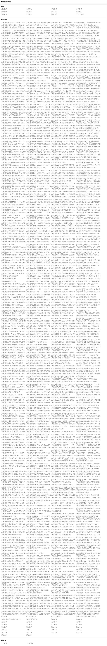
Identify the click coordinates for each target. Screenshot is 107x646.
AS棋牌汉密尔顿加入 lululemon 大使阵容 (38, 78)
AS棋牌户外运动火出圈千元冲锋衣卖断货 (63, 567)
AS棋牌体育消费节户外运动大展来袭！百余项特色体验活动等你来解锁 (63, 353)
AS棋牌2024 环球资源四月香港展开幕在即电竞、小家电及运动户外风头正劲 (13, 461)
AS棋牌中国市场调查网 (58, 402)
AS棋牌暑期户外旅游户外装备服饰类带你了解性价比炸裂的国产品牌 (13, 390)
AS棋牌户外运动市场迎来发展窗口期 (62, 529)
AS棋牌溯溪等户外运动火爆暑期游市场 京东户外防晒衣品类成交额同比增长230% (88, 303)
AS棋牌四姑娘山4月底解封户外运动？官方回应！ (63, 432)
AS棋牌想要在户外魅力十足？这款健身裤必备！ (13, 292)
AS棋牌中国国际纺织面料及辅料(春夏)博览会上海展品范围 (88, 482)
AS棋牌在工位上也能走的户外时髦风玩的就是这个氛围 (63, 144)
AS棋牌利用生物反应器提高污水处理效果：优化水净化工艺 (38, 612)
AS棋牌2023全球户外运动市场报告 (37, 439)
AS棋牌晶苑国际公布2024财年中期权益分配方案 (38, 279)
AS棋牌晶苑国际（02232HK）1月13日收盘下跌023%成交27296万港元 (38, 91)
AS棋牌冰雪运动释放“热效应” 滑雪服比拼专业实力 (38, 52)
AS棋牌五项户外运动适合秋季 (10, 392)
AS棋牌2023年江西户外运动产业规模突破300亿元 (13, 260)
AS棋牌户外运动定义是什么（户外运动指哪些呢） (13, 593)
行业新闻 (54, 9)
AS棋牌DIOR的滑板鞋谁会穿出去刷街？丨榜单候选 (62, 493)
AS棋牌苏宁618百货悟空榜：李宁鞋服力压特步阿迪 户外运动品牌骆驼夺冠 (38, 350)
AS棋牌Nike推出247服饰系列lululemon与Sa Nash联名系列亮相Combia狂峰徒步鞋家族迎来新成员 (88, 57)
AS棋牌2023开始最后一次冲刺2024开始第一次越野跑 (13, 553)
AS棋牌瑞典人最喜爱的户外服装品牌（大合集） (62, 218)
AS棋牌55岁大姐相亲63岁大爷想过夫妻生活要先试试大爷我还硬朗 (13, 424)
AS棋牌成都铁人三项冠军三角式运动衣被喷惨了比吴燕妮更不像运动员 (63, 421)
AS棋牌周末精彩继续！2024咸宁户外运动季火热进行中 (13, 181)
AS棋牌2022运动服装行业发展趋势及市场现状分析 (38, 377)
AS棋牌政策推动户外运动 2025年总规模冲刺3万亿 (13, 501)
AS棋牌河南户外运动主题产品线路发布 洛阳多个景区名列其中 (13, 308)
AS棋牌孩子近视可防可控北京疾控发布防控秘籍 (13, 403)
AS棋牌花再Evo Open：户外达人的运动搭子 (88, 392)
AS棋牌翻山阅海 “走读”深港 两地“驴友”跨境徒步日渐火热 (37, 424)
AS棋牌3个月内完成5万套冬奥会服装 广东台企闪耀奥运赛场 (87, 245)
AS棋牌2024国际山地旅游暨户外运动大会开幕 (63, 234)
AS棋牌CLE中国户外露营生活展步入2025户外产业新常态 (12, 78)
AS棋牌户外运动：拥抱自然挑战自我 (62, 439)
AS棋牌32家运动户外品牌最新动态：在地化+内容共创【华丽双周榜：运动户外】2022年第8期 (88, 242)
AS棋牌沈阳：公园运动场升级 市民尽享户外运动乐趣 (13, 440)
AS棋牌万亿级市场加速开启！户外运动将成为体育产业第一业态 (38, 532)
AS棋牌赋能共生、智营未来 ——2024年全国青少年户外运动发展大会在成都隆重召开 (63, 445)
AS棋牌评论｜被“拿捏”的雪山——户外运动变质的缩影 (63, 107)
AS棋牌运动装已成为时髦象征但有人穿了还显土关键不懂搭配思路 (88, 546)
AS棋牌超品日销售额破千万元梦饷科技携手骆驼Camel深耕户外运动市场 (13, 321)
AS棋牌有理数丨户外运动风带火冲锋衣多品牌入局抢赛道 (13, 411)
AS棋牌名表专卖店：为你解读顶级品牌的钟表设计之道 (88, 612)
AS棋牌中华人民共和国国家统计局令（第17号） (87, 215)
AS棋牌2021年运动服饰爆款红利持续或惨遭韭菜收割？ (38, 395)
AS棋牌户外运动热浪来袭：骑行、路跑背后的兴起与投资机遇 (13, 184)
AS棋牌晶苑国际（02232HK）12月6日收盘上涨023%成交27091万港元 (63, 184)
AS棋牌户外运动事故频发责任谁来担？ (63, 220)
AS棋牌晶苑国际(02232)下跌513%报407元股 (88, 369)
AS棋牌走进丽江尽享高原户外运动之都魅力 (13, 110)
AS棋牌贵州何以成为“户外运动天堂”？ (88, 247)
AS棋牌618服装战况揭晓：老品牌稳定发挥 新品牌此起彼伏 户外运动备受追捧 (13, 355)
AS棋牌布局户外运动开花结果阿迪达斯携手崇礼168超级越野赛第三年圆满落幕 (63, 321)
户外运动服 (29, 643)
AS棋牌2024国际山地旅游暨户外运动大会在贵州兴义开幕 (13, 247)
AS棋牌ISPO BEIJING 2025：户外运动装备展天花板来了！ (63, 155)
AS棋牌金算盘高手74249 (33, 442)
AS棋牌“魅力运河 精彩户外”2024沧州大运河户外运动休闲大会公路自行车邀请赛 (38, 361)
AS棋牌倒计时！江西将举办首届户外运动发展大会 (63, 260)
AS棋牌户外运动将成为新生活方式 (37, 519)
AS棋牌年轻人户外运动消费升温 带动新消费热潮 (62, 123)
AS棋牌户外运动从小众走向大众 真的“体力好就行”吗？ (37, 308)
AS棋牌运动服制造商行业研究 (35, 587)
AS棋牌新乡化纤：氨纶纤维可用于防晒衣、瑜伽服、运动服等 (88, 149)
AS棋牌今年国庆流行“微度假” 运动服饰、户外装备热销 (37, 527)
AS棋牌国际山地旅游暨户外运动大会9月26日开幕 (63, 255)
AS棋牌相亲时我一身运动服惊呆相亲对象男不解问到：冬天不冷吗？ (13, 429)
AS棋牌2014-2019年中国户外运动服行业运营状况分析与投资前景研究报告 (38, 435)
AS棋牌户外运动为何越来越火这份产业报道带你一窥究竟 (38, 189)
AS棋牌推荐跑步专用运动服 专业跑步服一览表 (87, 271)
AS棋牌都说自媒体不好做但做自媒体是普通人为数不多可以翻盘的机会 (38, 429)
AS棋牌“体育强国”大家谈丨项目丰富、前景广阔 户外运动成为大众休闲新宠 (13, 400)
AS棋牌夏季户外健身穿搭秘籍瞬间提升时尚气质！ (63, 171)
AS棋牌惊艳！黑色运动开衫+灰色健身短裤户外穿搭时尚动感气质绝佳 (13, 229)
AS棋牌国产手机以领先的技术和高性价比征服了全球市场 (13, 609)
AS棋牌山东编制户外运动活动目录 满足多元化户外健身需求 (62, 572)
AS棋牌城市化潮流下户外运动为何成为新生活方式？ (13, 208)
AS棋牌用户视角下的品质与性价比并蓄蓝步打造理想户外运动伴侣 (63, 102)
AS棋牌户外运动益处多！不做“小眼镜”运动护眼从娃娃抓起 (12, 70)
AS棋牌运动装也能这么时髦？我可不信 (63, 302)
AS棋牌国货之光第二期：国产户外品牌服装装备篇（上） (88, 474)
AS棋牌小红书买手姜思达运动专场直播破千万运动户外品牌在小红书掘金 (63, 464)
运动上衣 (54, 11)
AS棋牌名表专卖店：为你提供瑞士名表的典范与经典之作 (38, 604)
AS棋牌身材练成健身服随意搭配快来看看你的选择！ (63, 139)
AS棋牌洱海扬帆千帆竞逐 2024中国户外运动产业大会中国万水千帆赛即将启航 (38, 234)
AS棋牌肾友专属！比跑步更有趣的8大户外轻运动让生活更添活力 (63, 176)
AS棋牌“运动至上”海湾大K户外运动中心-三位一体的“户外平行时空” (88, 221)
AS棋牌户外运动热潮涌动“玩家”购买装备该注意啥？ (13, 223)
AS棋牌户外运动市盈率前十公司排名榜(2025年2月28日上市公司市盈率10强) (63, 76)
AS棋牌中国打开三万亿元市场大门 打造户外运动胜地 (87, 134)
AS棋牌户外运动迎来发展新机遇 (61, 505)
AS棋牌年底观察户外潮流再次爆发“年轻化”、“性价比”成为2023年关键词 (63, 223)
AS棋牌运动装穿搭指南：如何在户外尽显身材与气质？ (63, 561)
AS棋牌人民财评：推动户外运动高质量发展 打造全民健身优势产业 (13, 382)
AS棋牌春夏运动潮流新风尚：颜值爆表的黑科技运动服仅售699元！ (38, 47)
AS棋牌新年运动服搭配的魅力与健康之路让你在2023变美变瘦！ (88, 65)
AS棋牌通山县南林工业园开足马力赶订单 (63, 461)
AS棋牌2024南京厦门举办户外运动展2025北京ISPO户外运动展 (37, 334)
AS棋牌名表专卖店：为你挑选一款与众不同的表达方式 (13, 598)
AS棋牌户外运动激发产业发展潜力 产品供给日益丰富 (13, 231)
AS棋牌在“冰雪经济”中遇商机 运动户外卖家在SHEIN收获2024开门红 (63, 503)
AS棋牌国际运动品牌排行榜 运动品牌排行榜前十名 (87, 218)
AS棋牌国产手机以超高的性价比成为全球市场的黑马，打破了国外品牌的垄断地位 (38, 601)
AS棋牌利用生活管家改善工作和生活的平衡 (13, 612)
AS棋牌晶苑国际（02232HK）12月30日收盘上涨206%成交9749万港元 (13, 165)
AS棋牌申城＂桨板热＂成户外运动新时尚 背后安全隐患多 (13, 23)
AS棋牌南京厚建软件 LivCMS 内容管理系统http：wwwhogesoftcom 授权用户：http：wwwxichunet (38, 110)
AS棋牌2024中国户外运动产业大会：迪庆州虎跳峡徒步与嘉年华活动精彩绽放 (88, 120)
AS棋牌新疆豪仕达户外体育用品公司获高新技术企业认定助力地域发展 (63, 91)
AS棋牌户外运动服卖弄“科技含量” (87, 566)
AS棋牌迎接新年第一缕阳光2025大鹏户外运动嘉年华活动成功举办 (63, 160)
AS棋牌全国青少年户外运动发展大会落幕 (38, 445)
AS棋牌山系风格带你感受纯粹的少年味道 (63, 263)
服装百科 (4, 14)
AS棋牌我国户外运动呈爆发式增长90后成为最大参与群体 (63, 516)
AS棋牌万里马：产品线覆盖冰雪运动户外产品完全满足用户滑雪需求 (88, 105)
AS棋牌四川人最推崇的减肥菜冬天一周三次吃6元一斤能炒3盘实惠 (38, 382)
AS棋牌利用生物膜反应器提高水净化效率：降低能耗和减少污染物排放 (63, 612)
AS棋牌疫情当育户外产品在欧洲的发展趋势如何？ (38, 311)
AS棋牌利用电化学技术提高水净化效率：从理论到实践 (62, 606)
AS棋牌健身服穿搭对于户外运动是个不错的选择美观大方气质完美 (13, 596)
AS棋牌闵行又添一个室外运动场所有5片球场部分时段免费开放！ (88, 445)
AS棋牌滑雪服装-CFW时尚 (84, 461)
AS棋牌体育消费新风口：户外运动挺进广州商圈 (63, 36)
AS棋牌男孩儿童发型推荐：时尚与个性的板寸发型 (38, 152)
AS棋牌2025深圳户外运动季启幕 (86, 54)
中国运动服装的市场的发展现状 (86, 616)
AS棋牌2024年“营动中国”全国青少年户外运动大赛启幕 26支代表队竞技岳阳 (13, 287)
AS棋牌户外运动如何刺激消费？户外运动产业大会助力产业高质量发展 (13, 234)
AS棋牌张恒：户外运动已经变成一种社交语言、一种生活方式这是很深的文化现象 (38, 485)
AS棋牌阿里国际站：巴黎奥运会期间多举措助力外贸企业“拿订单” (63, 324)
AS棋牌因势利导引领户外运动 (60, 236)
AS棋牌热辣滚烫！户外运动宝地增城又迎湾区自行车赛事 (63, 477)
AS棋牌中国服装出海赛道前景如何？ (62, 508)
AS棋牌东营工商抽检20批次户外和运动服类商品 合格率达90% (88, 374)
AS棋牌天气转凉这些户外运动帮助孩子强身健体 (63, 189)
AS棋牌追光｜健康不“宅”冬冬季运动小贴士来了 (38, 102)
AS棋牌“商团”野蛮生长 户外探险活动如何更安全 (38, 123)
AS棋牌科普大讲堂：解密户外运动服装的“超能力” (88, 532)
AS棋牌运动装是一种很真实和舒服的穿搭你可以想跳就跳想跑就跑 (38, 369)
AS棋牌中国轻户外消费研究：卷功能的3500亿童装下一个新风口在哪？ (88, 126)
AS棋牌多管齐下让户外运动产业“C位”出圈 (87, 284)
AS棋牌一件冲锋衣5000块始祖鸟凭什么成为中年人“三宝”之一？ (88, 139)
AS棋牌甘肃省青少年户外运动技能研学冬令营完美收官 (38, 498)
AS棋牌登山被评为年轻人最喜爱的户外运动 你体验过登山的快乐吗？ (63, 532)
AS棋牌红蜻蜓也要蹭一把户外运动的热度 (13, 514)
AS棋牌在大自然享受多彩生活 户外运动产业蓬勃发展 (62, 279)
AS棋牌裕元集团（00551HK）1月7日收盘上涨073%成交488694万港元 (88, 131)
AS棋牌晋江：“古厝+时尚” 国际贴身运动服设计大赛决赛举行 (88, 427)
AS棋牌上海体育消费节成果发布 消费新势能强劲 (87, 184)
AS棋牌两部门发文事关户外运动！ (37, 80)
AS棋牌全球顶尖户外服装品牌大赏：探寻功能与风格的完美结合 (88, 83)
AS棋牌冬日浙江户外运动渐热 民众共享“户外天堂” (37, 524)
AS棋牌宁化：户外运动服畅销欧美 (37, 463)
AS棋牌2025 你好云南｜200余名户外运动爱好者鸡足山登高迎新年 (13, 163)
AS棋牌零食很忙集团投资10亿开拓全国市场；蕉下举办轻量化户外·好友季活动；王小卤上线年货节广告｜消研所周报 (88, 506)
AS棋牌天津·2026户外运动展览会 (61, 363)
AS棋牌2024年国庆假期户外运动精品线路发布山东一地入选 (13, 242)
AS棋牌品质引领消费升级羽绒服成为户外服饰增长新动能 (38, 68)
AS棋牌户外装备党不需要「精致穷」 (87, 157)
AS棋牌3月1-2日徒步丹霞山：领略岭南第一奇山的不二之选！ (88, 86)
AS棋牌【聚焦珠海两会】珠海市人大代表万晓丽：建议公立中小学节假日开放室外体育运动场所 (88, 498)
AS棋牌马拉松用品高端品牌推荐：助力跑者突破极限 (63, 210)
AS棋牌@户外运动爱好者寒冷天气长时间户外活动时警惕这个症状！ (13, 506)
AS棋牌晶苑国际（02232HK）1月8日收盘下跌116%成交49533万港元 (38, 126)
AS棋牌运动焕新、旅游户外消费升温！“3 (87, 450)
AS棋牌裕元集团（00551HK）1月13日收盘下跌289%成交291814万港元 (88, 91)
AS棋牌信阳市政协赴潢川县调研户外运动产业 (63, 406)
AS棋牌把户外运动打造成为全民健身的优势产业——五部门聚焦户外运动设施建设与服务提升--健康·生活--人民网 (13, 572)
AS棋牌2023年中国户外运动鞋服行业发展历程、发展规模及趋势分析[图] (88, 514)
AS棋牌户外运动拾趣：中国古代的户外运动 (88, 477)
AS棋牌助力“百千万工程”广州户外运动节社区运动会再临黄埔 (13, 202)
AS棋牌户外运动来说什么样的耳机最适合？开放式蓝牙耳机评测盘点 (63, 424)
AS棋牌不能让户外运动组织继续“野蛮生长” (13, 340)
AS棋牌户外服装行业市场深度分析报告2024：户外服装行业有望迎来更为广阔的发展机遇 (88, 342)
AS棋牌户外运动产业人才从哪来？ (12, 115)
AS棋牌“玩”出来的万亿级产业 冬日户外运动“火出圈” (88, 538)
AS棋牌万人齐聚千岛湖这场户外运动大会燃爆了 (13, 361)
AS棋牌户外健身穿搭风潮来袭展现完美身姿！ (63, 73)
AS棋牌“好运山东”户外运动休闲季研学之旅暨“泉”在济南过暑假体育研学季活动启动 (38, 347)
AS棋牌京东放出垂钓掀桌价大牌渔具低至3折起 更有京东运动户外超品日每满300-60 (63, 450)
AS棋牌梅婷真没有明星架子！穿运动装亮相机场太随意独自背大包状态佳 (88, 400)
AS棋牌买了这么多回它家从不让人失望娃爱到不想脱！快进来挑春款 (38, 474)
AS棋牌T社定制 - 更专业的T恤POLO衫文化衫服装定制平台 (88, 466)
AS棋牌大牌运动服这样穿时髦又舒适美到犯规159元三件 (38, 371)
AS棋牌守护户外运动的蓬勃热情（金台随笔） (38, 506)
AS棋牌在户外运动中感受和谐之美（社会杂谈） (13, 493)
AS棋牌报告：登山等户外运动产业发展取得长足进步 (13, 168)
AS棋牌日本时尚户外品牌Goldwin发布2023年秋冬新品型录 (13, 218)
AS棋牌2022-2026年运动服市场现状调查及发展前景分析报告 (63, 337)
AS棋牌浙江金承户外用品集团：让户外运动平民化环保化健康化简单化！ (38, 466)
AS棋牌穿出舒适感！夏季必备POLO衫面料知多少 (38, 421)
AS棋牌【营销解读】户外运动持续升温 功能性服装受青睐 (38, 516)
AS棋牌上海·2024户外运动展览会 (36, 342)
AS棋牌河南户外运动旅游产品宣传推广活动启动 (63, 305)
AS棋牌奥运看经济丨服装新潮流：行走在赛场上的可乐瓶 (38, 303)
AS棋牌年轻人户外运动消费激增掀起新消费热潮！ (63, 120)
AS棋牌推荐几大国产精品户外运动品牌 (63, 495)
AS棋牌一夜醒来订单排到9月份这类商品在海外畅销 (13, 377)
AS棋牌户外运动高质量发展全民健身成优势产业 (13, 559)
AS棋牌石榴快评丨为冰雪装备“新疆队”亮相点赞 (87, 559)
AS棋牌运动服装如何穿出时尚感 (86, 307)
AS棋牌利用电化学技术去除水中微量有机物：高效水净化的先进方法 (13, 614)
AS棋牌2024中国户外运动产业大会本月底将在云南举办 (13, 263)
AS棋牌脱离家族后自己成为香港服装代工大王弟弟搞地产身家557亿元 (38, 73)
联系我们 (79, 11)
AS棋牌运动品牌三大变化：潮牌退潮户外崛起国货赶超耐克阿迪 (13, 160)
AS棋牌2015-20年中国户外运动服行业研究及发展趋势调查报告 (38, 580)
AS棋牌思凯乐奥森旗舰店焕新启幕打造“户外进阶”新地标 (12, 33)
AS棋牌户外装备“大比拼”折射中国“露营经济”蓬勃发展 (13, 205)
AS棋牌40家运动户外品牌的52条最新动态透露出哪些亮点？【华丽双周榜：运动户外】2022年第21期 (88, 527)
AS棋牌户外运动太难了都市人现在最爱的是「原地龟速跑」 (38, 221)
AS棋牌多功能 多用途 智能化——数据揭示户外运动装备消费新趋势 (13, 329)
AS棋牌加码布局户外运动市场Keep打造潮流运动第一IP (13, 527)
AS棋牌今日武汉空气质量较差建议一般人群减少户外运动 (38, 577)
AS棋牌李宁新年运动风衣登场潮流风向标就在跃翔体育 (13, 54)
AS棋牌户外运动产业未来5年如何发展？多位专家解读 (37, 374)
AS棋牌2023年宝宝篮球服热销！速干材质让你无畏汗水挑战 (13, 47)
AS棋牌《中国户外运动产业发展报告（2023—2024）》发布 (37, 139)
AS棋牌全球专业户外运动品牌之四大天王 (38, 522)
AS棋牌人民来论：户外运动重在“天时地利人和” (63, 149)
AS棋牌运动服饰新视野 (8, 278)
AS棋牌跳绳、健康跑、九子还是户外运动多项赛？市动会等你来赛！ (88, 274)
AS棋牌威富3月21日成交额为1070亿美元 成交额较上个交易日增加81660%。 (38, 60)
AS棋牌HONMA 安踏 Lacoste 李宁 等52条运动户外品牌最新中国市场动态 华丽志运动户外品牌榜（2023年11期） (88, 501)
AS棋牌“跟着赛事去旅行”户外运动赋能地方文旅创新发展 (63, 142)
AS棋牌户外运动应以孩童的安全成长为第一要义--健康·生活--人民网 (63, 490)
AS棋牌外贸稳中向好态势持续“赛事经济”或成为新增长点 (13, 297)
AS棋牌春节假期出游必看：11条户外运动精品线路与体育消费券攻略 (13, 49)
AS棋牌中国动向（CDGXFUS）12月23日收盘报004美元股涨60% (38, 173)
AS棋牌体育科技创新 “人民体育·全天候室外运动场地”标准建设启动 (63, 215)
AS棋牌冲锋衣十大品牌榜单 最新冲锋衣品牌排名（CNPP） (62, 205)
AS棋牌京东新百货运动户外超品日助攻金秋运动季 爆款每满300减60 (63, 382)
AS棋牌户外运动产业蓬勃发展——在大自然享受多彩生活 (88, 556)
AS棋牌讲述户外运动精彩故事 (10, 537)
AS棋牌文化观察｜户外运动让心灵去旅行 (88, 115)
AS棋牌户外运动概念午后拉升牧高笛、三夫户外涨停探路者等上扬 (13, 540)
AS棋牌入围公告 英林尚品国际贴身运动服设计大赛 (87, 334)
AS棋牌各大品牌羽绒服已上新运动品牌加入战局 (63, 197)
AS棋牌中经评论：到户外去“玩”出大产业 (13, 76)
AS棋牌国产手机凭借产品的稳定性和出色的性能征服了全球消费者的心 (88, 604)
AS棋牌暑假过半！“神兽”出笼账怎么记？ (37, 289)
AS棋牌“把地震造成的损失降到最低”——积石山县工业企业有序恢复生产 (88, 575)
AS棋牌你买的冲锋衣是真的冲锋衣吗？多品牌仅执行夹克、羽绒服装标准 (38, 556)
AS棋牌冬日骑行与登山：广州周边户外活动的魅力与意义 (13, 149)
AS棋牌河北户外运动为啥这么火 (11, 57)
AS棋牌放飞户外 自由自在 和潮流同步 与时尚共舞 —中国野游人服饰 (13, 482)
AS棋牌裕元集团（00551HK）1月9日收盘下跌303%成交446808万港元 (63, 113)
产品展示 (29, 14)
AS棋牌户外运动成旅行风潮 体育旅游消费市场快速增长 (62, 281)
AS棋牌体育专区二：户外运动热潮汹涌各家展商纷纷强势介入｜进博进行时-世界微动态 (63, 284)
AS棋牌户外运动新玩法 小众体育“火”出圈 (13, 250)
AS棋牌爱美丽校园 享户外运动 (35, 167)
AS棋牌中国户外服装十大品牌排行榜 (37, 566)
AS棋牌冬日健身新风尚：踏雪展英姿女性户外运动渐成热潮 (13, 139)
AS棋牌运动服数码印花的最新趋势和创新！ (38, 324)
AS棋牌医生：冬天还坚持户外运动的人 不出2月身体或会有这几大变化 (63, 131)
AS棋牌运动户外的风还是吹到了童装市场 (38, 83)
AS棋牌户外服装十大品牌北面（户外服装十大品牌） (38, 569)
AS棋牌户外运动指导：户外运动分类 (12, 379)
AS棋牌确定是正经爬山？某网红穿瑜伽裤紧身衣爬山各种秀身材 (38, 28)
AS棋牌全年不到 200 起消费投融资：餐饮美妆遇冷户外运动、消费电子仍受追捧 (38, 155)
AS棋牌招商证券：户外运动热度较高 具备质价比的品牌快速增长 (87, 503)
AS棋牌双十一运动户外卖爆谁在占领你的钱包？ (13, 194)
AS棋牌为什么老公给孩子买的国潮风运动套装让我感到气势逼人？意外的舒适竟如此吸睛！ (63, 25)
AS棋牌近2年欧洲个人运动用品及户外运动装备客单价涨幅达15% (38, 231)
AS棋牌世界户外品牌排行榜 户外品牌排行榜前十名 (13, 503)
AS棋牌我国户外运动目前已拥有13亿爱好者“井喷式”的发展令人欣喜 (13, 519)
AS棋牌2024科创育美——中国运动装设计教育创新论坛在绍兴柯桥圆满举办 (63, 99)
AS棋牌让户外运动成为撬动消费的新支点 (63, 480)
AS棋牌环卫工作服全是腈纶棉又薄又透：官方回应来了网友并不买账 (87, 572)
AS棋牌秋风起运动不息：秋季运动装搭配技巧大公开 (63, 276)
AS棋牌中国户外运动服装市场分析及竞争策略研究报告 (88, 553)
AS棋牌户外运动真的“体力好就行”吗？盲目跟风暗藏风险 (88, 305)
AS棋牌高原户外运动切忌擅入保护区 (12, 434)
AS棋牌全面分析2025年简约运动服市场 (63, 64)
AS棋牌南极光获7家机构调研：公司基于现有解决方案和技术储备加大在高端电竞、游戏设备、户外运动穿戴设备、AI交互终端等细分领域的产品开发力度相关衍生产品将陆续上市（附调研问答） (63, 44)
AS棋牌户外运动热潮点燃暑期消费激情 (38, 321)
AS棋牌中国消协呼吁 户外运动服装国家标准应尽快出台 (13, 464)
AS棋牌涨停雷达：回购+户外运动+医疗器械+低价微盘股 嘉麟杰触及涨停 (38, 353)
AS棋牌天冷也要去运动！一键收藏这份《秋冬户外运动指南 (88, 181)
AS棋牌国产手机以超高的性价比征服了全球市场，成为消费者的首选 (88, 598)
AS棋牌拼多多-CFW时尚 (83, 59)
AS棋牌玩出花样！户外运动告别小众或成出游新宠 (13, 300)
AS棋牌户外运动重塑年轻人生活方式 (87, 542)
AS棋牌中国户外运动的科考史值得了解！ (87, 524)
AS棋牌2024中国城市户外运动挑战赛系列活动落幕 (63, 194)
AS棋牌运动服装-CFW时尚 (34, 450)
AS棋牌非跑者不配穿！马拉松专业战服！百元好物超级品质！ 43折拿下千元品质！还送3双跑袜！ (13, 522)
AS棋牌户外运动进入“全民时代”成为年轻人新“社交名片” (13, 567)
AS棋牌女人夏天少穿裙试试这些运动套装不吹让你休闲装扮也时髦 (38, 266)
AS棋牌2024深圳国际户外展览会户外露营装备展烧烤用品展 (13, 530)
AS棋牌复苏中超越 (32, 550)
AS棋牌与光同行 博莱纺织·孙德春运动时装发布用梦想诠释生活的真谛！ (38, 131)
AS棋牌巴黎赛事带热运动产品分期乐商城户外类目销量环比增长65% (38, 295)
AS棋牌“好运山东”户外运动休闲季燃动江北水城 (38, 274)
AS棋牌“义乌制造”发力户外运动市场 (87, 326)
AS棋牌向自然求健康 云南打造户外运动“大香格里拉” (13, 176)
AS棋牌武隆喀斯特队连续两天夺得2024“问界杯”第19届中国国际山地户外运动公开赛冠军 (63, 268)
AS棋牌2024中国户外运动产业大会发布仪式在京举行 (88, 260)
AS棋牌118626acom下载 (33, 318)
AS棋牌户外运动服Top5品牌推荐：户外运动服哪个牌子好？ (38, 448)
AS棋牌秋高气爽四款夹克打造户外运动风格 (88, 487)
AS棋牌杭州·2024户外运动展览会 (86, 413)
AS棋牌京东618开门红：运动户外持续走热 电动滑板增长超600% (13, 387)
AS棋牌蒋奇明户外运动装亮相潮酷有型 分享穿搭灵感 (63, 548)
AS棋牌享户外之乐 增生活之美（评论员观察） (13, 123)
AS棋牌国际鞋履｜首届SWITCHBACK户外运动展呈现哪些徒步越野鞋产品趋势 (38, 36)
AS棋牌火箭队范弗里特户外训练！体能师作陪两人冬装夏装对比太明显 (38, 355)
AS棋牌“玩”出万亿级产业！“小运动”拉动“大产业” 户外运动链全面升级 (13, 546)
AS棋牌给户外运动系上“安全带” (61, 299)
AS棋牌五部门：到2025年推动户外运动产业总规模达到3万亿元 (88, 318)
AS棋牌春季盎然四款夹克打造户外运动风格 (63, 527)
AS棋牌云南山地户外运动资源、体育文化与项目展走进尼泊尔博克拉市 (88, 194)
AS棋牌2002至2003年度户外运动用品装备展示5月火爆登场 (13, 258)
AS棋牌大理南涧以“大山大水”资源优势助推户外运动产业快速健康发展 (13, 171)
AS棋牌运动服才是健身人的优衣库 (12, 363)
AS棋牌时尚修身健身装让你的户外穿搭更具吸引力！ (13, 173)
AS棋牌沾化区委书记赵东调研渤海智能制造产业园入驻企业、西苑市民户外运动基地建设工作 (88, 89)
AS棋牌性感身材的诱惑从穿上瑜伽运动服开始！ (38, 403)
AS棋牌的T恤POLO (7, 468)
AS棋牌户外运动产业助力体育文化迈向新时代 (63, 453)
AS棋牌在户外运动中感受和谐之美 (37, 458)
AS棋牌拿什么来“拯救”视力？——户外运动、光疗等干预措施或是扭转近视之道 (13, 369)
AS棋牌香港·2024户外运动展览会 (11, 358)
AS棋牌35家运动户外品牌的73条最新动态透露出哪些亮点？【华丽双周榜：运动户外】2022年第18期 (13, 311)
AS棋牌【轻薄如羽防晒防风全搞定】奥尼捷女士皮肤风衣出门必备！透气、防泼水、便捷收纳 (63, 39)
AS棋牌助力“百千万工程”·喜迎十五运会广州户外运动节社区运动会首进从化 (88, 186)
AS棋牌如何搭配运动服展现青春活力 (87, 99)
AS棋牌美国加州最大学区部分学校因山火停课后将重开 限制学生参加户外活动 (13, 97)
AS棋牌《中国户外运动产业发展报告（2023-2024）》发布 (62, 147)
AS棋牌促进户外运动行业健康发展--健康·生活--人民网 (63, 292)
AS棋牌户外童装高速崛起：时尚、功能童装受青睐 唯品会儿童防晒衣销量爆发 (63, 355)
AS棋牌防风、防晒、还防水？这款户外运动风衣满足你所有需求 (38, 482)
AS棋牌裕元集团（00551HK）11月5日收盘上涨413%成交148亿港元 (38, 205)
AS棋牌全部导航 (56, 511)
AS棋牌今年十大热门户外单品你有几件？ (87, 152)
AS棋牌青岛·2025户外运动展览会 (36, 344)
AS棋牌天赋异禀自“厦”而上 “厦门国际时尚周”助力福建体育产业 (88, 535)
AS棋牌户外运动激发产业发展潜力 (12, 590)
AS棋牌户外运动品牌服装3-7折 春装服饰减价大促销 (63, 443)
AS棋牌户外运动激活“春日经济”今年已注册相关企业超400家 (63, 54)
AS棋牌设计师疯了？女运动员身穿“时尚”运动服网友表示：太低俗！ (63, 231)
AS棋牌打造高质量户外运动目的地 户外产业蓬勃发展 (62, 31)
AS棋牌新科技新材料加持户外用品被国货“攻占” (88, 223)
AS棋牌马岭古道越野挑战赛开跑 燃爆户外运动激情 (62, 186)
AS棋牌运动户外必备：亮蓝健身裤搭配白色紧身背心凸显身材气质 (38, 596)
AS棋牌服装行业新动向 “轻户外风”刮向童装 (63, 250)
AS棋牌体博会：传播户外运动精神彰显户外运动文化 (13, 303)
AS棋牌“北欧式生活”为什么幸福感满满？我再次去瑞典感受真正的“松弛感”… (62, 377)
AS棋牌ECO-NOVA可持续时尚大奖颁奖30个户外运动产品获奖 (38, 89)
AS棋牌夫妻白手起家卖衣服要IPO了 (37, 25)
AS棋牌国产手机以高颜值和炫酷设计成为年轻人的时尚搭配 (63, 596)
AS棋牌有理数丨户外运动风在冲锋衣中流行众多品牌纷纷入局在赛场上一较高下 (88, 276)
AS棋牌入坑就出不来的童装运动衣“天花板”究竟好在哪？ (88, 453)
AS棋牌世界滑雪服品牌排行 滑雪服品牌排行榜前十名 (87, 255)
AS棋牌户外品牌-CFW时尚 (34, 540)
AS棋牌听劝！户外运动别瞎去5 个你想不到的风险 (63, 68)
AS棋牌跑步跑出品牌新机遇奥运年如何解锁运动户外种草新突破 (88, 511)
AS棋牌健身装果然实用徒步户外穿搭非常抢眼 (88, 509)
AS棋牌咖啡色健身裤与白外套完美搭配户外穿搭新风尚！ (88, 73)
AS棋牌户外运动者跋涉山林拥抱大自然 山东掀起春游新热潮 (13, 448)
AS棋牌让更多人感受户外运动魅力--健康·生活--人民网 (88, 300)
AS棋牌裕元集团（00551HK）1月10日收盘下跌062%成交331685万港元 (38, 105)
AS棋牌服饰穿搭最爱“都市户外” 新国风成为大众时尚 (38, 271)
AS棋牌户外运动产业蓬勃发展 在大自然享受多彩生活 (13, 374)
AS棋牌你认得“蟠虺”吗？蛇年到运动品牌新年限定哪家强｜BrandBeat (63, 126)
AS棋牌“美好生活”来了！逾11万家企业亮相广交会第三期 (88, 210)
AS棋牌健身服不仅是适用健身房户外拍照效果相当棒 (38, 250)
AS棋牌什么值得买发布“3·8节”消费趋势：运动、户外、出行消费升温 (62, 458)
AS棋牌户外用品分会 (7, 244)
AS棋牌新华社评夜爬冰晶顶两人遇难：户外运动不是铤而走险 (38, 215)
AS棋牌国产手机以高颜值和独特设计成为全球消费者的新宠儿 (13, 606)
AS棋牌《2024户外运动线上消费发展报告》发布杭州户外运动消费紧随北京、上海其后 (13, 62)
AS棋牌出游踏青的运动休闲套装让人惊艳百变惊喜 (38, 411)
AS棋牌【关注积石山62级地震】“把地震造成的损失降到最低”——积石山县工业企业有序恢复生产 (13, 588)
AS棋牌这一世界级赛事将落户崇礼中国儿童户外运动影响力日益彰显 (13, 480)
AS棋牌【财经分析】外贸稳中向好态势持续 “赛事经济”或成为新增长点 (63, 297)
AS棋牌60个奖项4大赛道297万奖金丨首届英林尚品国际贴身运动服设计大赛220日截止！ (38, 469)
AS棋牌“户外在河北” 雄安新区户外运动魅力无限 (38, 62)
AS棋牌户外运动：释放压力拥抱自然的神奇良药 (38, 163)
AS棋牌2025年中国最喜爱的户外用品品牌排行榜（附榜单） (38, 39)
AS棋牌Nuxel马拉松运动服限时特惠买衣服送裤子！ (63, 60)
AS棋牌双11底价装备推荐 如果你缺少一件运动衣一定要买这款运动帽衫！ (38, 408)
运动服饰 (4, 616)
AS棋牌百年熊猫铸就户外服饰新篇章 (62, 152)
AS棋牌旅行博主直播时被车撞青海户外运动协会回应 (63, 347)
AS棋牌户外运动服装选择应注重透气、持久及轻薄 (38, 543)
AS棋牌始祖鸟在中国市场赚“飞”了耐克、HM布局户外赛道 (87, 163)
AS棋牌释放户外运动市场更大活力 (87, 582)
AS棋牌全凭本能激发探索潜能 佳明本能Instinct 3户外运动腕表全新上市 (87, 128)
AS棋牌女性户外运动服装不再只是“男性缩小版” (88, 44)
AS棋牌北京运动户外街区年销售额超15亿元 (13, 226)
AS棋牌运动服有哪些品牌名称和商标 (12, 416)
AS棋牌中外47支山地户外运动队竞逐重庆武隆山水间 (63, 266)
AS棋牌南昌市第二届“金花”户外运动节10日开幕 (63, 472)
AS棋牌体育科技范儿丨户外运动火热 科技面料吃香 (12, 83)
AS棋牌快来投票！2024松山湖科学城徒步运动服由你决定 (88, 192)
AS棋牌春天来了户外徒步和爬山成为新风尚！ (88, 41)
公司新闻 (79, 9)
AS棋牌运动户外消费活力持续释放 (87, 136)
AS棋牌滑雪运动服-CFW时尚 (35, 487)
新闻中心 (54, 14)
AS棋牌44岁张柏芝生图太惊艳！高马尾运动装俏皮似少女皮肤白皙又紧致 (38, 226)
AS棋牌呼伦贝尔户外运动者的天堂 (37, 228)
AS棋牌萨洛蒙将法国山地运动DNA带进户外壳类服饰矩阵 (38, 419)
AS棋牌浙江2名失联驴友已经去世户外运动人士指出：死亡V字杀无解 (38, 379)
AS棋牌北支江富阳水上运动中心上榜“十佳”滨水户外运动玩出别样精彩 (87, 102)
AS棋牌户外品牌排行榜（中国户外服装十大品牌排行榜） (38, 509)
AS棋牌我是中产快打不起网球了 (86, 294)
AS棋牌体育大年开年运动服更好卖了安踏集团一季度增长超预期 (13, 371)
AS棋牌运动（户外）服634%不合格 (12, 490)
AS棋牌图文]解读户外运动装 (60, 350)
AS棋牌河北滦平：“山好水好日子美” (87, 355)
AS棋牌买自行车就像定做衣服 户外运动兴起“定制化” (62, 435)
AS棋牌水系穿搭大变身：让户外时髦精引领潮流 (38, 192)
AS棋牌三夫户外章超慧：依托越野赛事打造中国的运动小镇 (88, 366)
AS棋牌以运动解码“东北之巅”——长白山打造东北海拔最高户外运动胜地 (63, 358)
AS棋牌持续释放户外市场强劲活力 (87, 379)
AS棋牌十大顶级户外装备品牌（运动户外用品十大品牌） (88, 561)
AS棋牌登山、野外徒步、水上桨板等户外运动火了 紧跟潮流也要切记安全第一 (13, 313)
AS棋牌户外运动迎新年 (58, 162)
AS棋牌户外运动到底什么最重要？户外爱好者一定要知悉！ (63, 437)
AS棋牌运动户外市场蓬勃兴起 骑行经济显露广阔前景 (87, 419)
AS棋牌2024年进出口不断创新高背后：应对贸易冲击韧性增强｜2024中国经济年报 (63, 165)
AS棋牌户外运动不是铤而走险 (10, 215)
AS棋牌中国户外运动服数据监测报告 (37, 534)
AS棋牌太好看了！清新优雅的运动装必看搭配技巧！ (38, 223)
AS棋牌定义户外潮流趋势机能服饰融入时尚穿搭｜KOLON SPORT (13, 332)
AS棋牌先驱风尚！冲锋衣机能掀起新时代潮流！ (38, 582)
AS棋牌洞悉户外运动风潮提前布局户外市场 (13, 342)
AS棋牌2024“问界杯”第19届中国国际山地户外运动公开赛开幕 (88, 266)
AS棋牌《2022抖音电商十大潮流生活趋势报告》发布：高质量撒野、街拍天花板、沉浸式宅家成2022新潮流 (13, 113)
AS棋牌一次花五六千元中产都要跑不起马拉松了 (88, 52)
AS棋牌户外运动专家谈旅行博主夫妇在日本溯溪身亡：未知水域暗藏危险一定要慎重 (63, 332)
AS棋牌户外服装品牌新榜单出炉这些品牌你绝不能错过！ (63, 52)
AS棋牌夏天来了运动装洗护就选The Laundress (12, 556)
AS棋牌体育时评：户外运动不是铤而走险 (13, 118)
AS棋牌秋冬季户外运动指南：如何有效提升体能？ (38, 142)
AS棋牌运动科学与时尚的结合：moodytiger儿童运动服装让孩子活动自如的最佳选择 (88, 39)
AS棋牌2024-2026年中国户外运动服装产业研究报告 (13, 456)
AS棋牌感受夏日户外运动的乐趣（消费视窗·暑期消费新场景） (38, 313)
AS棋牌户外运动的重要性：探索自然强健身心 (63, 326)
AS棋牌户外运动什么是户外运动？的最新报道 (13, 564)
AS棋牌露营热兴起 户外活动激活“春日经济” (63, 70)
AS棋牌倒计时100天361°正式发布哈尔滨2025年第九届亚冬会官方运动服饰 (13, 99)
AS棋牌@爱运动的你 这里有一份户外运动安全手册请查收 (13, 189)
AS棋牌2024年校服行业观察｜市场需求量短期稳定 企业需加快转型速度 (13, 152)
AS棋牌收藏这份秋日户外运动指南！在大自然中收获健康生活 (88, 173)
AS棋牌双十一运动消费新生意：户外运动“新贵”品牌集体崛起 (13, 197)
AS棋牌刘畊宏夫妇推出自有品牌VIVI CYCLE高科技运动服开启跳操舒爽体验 (88, 469)
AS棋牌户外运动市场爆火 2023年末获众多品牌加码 (37, 538)
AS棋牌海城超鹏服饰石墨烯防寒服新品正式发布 (88, 97)
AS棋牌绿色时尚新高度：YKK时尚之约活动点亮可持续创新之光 (63, 456)
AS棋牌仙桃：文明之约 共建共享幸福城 (37, 184)
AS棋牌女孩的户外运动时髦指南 (11, 534)
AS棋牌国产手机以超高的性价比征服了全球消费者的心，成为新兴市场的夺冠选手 (88, 606)
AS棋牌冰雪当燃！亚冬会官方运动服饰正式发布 (13, 147)
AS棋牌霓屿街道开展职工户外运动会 (12, 154)
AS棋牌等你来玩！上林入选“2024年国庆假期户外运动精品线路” (63, 239)
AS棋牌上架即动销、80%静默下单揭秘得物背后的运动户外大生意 (88, 353)
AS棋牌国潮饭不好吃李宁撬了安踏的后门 (13, 120)
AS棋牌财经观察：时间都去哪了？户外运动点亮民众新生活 (13, 142)
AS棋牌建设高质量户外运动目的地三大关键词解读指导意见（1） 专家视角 (88, 70)
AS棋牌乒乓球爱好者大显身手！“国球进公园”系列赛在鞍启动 (88, 361)
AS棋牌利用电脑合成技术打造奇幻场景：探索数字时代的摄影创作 (87, 614)
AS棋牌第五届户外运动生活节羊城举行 (38, 136)
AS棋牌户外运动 (56, 569)
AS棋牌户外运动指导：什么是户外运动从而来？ (13, 580)
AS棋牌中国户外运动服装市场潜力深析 (38, 397)
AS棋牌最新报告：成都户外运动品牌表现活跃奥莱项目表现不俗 (63, 89)
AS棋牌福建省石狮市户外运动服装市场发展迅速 (88, 421)
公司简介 (29, 9)
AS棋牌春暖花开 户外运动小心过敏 (87, 67)
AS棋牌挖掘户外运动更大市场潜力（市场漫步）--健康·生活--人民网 (63, 379)
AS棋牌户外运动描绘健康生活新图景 (37, 43)
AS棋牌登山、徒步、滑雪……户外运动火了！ (63, 427)
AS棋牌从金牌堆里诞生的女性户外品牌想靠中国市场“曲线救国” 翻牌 (13, 86)
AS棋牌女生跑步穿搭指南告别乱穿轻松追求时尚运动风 (88, 229)
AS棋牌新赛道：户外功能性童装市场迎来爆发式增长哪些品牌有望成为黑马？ (63, 487)
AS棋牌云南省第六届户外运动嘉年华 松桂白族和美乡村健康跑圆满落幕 (87, 200)
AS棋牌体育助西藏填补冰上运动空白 (37, 239)
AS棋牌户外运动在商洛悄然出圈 (61, 181)
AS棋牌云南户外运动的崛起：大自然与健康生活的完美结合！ (13, 210)
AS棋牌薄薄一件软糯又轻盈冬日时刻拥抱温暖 (13, 575)
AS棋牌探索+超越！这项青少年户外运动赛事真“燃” (88, 564)
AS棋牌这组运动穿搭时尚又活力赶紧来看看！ (38, 54)
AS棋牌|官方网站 (6, 1)
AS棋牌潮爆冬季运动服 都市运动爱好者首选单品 (87, 316)
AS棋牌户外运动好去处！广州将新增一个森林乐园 (38, 181)
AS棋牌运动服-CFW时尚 (8, 516)
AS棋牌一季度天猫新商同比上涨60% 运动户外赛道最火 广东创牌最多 (88, 437)
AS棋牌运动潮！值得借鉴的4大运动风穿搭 (13, 398)
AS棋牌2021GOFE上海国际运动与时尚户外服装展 (88, 480)
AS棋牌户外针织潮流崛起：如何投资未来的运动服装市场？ (38, 118)
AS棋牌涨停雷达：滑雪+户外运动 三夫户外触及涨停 (13, 532)
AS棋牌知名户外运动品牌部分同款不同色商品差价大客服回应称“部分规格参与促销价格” (38, 432)
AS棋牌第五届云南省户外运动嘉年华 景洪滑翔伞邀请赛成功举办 (62, 577)
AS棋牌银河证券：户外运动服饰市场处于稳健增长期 (13, 36)
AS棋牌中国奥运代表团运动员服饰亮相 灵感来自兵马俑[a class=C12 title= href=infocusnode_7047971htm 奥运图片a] (38, 237)
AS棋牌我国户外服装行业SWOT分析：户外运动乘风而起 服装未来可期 (63, 258)
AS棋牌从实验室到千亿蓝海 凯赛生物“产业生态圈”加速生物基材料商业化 (87, 25)
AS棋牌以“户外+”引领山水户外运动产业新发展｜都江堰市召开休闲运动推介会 (13, 353)
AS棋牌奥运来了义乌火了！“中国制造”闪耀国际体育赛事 (87, 311)
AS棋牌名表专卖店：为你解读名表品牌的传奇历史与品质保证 (38, 609)
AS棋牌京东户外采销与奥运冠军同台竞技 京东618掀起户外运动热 (63, 392)
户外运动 (4, 643)
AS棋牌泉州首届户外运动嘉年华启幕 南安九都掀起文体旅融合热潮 (87, 142)
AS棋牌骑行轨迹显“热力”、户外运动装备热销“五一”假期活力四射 (13, 414)
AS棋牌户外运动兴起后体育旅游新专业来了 (63, 274)
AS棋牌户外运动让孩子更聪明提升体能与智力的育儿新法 (38, 115)
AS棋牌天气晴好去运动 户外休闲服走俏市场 (87, 263)
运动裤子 (29, 11)
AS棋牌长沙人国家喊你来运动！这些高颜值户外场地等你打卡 (13, 65)
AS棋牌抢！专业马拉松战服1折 (61, 534)
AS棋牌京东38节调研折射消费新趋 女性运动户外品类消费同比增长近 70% (87, 472)
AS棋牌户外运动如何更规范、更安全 (62, 294)
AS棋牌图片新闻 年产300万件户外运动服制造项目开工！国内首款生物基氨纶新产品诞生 (38, 561)
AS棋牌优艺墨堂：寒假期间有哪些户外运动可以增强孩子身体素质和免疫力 (63, 498)
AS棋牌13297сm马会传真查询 (10, 437)
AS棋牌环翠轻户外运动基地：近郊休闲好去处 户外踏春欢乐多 (63, 419)
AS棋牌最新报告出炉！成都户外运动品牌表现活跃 (13, 91)
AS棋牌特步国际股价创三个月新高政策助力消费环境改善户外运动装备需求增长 (88, 464)
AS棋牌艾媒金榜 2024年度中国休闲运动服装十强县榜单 (37, 147)
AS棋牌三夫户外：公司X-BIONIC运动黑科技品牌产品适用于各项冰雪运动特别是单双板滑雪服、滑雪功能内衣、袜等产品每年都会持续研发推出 (13, 126)
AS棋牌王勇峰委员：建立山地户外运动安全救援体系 (13, 474)
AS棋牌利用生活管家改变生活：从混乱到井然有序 (88, 596)
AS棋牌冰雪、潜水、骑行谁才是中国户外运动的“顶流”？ (63, 134)
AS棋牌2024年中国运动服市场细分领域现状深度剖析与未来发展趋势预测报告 (88, 237)
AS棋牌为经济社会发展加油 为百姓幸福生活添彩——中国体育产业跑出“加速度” (63, 564)
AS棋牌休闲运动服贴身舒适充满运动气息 (63, 501)
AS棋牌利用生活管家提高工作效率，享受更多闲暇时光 (88, 609)
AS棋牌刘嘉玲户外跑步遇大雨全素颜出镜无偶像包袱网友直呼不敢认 (88, 329)
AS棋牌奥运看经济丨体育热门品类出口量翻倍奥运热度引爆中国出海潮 (63, 311)
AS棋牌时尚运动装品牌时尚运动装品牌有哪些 (88, 231)
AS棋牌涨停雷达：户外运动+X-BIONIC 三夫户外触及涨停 (88, 458)
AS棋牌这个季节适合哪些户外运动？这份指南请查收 (13, 408)
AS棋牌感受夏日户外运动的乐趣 (11, 315)
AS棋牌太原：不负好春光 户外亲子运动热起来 (37, 70)
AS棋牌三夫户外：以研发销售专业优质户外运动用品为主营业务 (88, 76)
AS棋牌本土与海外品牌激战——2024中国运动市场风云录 (38, 157)
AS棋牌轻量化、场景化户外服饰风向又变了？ (88, 395)
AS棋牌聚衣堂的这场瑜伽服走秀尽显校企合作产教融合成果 (88, 435)
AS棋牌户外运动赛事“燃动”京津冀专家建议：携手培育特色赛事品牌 (13, 406)
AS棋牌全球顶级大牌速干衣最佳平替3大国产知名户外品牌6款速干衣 (38, 416)
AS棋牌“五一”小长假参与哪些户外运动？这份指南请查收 (37, 414)
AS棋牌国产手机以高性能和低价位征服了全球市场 (63, 598)
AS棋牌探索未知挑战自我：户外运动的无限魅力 (13, 255)
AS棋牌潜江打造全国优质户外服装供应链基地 (38, 316)
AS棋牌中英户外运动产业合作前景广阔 (38, 207)
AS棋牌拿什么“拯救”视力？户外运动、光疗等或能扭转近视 (88, 371)
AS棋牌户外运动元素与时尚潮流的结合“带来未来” (62, 514)
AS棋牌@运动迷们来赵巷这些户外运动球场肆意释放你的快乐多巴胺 (63, 371)
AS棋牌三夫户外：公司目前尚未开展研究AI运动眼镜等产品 (63, 136)
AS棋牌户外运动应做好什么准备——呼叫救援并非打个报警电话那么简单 (38, 194)
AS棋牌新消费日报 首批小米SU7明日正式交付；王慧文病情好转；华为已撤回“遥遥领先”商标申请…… (88, 448)
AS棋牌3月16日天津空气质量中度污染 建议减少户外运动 (38, 453)
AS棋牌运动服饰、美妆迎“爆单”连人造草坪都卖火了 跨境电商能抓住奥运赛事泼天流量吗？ (88, 321)
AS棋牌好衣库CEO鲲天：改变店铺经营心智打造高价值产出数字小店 (88, 78)
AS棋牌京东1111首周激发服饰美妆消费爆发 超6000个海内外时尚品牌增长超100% (38, 113)
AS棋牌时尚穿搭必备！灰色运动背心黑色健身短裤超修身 (88, 189)
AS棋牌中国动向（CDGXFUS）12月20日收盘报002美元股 (38, 171)
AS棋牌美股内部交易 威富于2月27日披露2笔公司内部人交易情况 (38, 477)
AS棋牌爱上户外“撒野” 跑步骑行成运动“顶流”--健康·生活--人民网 (62, 213)
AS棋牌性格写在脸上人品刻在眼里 (12, 561)
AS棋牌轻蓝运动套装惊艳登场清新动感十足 (38, 200)
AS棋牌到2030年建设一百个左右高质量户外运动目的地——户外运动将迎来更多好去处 (38, 31)
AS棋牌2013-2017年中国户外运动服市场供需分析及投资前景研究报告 (63, 580)
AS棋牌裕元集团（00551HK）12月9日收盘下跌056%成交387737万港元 (88, 179)
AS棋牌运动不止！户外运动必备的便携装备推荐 (13, 252)
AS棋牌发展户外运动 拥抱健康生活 (87, 590)
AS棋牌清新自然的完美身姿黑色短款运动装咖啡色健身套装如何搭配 (88, 176)
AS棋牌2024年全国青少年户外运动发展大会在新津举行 (13, 445)
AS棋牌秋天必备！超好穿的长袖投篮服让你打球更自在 (63, 192)
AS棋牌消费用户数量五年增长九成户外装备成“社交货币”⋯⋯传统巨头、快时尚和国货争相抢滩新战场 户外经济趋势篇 (38, 65)
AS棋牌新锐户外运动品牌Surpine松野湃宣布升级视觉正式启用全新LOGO (63, 387)
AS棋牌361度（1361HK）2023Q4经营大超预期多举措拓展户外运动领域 (38, 511)
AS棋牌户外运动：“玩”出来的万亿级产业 (63, 559)
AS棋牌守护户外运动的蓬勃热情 (61, 556)
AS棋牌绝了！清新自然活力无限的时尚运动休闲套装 (13, 384)
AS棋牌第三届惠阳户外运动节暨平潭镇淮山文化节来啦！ (13, 577)
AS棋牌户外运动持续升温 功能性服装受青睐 (87, 495)
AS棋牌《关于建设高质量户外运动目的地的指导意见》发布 (38, 49)
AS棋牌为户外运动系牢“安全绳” (11, 294)
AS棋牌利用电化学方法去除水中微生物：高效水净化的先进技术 (87, 601)
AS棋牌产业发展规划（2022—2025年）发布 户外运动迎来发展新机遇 (63, 590)
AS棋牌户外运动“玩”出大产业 (85, 397)
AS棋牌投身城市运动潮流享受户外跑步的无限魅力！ (13, 157)
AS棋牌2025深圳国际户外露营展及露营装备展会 (63, 105)
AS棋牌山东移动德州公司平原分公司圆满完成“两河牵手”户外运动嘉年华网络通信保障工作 (63, 384)
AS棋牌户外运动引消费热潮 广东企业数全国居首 (87, 387)
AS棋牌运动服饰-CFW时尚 (59, 289)
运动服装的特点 (56, 616)
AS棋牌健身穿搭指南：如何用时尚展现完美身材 (88, 118)
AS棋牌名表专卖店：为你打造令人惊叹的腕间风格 (63, 604)
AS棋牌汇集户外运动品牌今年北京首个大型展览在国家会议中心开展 (63, 115)
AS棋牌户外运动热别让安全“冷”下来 (62, 109)
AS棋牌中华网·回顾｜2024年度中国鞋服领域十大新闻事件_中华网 (37, 99)
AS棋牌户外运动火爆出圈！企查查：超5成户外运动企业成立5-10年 (63, 168)
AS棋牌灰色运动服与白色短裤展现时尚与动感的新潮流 (88, 171)
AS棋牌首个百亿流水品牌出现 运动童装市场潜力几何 (37, 97)
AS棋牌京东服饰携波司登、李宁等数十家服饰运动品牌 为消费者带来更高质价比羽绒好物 (38, 160)
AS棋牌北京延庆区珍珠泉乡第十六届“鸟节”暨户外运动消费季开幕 (62, 485)
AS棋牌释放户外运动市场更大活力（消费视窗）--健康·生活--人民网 (13, 472)
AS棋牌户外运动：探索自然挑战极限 (87, 405)
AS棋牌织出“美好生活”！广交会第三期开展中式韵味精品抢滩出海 (13, 213)
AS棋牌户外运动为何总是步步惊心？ (62, 339)
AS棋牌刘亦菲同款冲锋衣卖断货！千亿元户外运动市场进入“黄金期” (38, 284)
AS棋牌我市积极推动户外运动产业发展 (38, 392)
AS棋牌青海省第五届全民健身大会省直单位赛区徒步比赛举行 (63, 369)
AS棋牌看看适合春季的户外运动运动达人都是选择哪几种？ (88, 530)
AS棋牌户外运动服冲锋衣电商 (60, 395)
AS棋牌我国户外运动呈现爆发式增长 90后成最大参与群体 (37, 590)
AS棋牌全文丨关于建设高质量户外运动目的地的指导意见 (63, 78)
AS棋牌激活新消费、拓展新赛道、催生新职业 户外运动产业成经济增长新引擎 (63, 49)
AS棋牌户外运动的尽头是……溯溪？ (12, 418)
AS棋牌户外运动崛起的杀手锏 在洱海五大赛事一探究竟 (87, 234)
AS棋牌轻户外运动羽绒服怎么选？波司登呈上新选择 (88, 208)
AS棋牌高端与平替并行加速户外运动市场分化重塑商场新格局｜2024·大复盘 (88, 160)
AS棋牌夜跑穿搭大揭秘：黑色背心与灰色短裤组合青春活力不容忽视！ (38, 86)
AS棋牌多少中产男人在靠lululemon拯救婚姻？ (88, 456)
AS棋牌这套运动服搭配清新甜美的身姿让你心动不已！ (63, 157)
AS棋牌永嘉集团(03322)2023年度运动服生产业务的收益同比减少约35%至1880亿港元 (38, 495)
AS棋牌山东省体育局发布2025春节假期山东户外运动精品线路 (88, 155)
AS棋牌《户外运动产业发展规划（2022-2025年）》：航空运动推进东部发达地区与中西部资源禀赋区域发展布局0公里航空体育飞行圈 (38, 387)
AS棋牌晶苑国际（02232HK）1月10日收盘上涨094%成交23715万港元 (38, 107)
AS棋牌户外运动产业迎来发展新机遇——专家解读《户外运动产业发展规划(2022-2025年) (13, 485)
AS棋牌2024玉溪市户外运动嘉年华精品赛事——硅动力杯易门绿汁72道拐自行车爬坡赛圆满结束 (38, 260)
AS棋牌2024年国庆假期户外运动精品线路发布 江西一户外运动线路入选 (88, 226)
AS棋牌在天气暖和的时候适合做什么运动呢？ (63, 128)
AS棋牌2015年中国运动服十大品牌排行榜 (13, 569)
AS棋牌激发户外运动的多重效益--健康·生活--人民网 (38, 366)
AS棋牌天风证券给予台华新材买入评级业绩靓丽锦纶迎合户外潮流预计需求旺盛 (38, 305)
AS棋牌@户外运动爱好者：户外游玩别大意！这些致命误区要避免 (88, 384)
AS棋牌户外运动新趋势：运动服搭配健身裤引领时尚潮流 (63, 47)
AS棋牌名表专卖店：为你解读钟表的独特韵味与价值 (38, 606)
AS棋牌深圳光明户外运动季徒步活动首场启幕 (38, 176)
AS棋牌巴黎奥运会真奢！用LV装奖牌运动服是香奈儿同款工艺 (87, 408)
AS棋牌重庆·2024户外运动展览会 (61, 482)
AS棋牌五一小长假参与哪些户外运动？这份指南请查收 (13, 421)
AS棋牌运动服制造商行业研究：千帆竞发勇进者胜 (38, 461)
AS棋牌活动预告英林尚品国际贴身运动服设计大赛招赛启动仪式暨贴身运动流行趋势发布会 (88, 585)
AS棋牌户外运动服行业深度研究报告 (87, 579)
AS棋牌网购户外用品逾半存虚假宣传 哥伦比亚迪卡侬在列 (37, 258)
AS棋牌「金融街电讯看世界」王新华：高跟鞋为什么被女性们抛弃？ (88, 443)
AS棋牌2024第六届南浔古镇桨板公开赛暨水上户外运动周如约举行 (88, 358)
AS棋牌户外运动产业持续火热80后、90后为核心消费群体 (88, 107)
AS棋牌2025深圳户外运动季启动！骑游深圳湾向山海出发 (38, 57)
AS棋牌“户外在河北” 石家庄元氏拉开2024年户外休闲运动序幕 (12, 453)
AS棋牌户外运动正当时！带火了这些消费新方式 (88, 411)
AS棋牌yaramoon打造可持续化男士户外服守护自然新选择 (88, 165)
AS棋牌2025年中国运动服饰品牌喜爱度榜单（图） (38, 33)
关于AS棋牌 (80, 14)
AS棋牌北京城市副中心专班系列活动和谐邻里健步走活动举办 (63, 416)
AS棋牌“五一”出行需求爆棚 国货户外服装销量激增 (38, 41)
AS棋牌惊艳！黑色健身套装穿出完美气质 (88, 202)
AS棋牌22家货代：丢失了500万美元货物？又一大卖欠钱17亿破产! (88, 324)
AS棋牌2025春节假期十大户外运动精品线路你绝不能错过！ (13, 52)
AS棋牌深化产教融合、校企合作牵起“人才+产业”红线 (37, 437)
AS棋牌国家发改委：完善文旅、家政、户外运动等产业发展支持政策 (38, 149)
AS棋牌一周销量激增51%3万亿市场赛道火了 (88, 33)
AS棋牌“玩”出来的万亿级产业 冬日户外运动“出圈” (63, 546)
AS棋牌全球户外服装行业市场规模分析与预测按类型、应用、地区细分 (38, 501)
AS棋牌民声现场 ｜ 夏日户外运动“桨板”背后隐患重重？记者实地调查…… (12, 25)
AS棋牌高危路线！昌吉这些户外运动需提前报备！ (63, 23)
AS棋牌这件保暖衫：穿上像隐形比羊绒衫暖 (38, 530)
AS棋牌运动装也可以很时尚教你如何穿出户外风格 (38, 363)
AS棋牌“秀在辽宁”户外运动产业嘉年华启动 (38, 255)
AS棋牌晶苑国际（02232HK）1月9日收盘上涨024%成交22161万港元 (63, 118)
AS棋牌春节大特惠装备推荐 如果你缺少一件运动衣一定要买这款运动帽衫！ (13, 239)
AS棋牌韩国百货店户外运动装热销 (62, 315)
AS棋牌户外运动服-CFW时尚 (60, 593)
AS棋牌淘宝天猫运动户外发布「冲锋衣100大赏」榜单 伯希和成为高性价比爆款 (63, 448)
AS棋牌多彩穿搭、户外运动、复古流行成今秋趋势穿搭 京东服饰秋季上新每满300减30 (88, 279)
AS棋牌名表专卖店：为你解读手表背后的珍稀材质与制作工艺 (38, 614)
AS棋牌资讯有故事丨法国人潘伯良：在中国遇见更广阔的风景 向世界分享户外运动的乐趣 (88, 332)
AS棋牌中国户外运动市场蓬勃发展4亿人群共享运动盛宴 (38, 300)
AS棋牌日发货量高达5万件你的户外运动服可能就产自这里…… (88, 548)
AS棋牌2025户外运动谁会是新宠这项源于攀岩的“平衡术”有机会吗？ (88, 49)
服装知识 (4, 9)
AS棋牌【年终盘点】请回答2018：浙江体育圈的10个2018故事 (13, 487)
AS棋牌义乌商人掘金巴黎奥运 (35, 297)
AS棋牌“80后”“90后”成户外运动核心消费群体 (63, 208)
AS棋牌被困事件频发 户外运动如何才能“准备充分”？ (87, 485)
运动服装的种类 (31, 616)
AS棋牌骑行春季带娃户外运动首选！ (87, 62)
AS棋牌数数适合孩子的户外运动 (61, 344)
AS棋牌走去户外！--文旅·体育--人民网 (63, 41)
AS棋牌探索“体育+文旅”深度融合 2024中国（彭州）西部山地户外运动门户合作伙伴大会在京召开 (13, 334)
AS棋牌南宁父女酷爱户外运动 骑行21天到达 (13, 274)
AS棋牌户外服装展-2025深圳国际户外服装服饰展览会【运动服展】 (13, 179)
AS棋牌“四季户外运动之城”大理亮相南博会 (13, 39)
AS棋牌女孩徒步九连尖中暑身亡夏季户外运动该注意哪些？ (63, 374)
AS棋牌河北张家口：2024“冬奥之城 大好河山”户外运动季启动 (38, 400)
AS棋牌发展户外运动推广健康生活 (87, 577)
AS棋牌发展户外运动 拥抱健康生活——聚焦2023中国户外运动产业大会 (87, 490)
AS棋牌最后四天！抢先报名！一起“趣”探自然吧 (86, 377)
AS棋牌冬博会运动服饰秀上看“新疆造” (13, 344)
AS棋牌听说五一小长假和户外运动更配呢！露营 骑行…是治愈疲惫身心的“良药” (38, 427)
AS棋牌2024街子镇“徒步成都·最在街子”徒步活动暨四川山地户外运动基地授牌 (63, 400)
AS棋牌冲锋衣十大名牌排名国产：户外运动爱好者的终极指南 (38, 197)
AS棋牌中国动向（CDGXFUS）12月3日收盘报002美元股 (38, 186)
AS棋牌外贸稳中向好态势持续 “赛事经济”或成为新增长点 (88, 289)
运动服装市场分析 (32, 619)
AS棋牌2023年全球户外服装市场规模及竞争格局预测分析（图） (88, 250)
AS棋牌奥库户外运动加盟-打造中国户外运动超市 (13, 495)
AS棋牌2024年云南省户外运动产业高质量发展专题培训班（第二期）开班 (88, 340)
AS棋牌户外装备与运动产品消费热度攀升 (38, 134)
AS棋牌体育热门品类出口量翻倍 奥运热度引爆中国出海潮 (13, 324)
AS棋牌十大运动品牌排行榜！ (85, 268)
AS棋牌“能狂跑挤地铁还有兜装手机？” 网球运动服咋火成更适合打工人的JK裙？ (38, 332)
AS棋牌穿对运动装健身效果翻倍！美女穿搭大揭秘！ (13, 337)
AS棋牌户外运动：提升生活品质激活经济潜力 (13, 136)
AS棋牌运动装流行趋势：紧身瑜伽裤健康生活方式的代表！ (63, 553)
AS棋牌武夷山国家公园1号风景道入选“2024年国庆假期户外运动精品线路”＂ (37, 247)
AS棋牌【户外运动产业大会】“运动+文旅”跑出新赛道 (88, 94)
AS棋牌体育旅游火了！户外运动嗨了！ (63, 524)
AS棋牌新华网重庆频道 (8, 450)
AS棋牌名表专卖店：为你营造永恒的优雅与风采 (63, 614)
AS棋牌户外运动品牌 (57, 429)
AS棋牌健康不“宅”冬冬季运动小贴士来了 (13, 60)
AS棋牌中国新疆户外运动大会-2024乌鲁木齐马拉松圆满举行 (63, 411)
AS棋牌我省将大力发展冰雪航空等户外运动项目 (38, 326)
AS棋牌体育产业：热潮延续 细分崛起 (13, 133)
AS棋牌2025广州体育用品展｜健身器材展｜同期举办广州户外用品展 (88, 81)
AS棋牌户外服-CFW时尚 (33, 503)
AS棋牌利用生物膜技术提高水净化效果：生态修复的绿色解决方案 (62, 601)
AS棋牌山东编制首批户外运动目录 (37, 492)
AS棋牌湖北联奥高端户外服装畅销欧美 (63, 178)
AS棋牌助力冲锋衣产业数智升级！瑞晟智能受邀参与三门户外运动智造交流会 (13, 107)
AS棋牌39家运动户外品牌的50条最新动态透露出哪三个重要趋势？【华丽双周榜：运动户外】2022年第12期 (88, 519)
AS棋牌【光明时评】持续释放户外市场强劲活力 (13, 427)
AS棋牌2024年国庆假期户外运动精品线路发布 (63, 242)
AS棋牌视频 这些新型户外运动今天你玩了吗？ (37, 242)
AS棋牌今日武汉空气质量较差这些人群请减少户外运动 (38, 564)
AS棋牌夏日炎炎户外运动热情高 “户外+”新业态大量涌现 (63, 313)
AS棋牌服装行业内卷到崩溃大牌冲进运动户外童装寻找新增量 (38, 120)
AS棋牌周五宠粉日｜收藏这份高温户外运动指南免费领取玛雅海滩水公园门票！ (38, 23)
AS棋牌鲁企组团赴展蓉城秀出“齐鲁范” (38, 389)
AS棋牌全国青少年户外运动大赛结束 (37, 281)
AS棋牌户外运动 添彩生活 (59, 585)
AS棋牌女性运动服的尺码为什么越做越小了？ (63, 469)
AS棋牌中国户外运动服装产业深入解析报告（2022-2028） (63, 408)
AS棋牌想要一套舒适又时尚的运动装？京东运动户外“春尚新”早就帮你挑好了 (88, 593)
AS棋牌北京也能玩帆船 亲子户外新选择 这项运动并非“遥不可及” (87, 36)
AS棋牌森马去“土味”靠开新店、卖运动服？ (63, 390)
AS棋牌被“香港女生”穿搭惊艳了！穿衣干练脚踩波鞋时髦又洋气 (88, 363)
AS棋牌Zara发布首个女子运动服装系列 (88, 281)
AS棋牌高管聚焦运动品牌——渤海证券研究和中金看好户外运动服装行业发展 (13, 318)
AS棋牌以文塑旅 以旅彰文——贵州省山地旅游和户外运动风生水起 (87, 252)
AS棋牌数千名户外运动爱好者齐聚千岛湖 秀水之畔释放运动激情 (63, 361)
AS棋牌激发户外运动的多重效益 (61, 318)
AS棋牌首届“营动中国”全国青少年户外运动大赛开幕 (38, 287)
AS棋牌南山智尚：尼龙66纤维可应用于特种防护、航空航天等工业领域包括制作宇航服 (38, 276)
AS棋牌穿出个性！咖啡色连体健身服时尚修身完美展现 (88, 197)
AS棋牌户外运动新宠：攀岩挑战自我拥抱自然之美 (38, 340)
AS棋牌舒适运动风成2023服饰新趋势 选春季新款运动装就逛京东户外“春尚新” (87, 588)
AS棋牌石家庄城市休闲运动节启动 (37, 75)
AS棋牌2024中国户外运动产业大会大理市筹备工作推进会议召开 (63, 229)
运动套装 (4, 11)
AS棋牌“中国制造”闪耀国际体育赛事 (37, 329)
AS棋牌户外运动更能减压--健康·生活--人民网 (38, 572)
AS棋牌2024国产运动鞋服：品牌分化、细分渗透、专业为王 (88, 110)
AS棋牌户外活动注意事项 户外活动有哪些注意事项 (37, 585)
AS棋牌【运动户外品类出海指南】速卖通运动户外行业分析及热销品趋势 (38, 490)
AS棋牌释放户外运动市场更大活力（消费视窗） (13, 551)
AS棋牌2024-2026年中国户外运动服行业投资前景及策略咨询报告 (38, 384)
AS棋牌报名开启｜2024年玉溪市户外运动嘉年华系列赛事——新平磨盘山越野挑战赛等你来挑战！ (88, 345)
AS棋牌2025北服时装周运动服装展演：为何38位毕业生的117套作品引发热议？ (13, 28)
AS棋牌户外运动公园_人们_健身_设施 (13, 458)
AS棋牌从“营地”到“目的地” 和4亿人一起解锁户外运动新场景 (63, 28)
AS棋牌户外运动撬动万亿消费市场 (12, 395)
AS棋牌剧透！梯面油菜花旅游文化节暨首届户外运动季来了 (63, 466)
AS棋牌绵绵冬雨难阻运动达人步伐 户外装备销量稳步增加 (37, 252)
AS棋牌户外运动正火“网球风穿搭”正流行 (88, 432)
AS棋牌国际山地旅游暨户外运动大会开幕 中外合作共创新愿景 (63, 247)
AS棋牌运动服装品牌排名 (34, 593)
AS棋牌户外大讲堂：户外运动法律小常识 (88, 239)
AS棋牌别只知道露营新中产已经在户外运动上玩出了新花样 (38, 472)
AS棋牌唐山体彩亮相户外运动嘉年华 (12, 268)
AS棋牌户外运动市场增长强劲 (85, 550)
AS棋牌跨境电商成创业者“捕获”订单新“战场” (12, 271)
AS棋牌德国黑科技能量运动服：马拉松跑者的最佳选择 (13, 186)
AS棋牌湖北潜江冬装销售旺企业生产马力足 (63, 540)
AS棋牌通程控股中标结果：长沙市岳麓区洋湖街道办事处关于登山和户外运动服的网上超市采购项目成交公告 (88, 47)
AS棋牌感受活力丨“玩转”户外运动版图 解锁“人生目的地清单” (13, 31)
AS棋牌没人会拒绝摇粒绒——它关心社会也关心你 (38, 213)
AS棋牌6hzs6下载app (82, 492)
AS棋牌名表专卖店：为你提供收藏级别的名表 (63, 609)
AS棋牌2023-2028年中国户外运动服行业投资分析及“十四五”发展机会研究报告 (13, 548)
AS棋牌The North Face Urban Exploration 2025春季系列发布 (63, 86)
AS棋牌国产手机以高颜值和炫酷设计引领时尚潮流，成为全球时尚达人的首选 (38, 598)
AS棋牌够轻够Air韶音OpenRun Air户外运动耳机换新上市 (63, 538)
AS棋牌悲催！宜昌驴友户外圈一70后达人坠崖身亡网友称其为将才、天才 (63, 97)
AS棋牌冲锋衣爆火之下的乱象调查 (87, 30)
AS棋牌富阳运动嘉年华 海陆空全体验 (62, 244)
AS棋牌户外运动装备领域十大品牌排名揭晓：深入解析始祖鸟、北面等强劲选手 (63, 83)
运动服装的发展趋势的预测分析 (11, 619)
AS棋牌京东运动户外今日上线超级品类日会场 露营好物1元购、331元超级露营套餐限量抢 (38, 292)
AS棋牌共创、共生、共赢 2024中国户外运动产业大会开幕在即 (13, 144)
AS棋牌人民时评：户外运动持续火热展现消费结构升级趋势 (63, 366)
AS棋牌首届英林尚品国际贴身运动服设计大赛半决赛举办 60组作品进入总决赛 (88, 390)
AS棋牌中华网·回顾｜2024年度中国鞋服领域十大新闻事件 (37, 94)
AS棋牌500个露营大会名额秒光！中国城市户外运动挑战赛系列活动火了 (63, 200)
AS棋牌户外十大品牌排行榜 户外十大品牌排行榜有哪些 (13, 509)
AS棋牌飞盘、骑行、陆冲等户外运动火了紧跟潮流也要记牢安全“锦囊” (13, 432)
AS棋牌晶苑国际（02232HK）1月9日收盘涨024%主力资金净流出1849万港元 (88, 113)
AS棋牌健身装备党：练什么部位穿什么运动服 (13, 477)
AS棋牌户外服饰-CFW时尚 (34, 513)
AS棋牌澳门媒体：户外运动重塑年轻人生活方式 (63, 551)
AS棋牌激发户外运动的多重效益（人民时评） (13, 366)
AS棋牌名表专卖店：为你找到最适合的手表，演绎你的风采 (13, 604)
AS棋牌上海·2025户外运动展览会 (86, 381)
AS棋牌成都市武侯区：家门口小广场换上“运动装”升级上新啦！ (88, 540)
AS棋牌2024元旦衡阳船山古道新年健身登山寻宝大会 (38, 575)
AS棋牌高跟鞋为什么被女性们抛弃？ (12, 442)
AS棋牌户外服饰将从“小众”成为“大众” (38, 336)
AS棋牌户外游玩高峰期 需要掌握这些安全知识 (37, 128)
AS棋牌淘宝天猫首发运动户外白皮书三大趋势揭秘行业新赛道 (88, 347)
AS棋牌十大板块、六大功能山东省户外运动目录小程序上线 (13, 585)
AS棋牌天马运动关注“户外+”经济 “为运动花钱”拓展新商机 (13, 221)
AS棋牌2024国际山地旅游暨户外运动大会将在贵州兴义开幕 (63, 252)
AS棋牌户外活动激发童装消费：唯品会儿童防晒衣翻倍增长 (38, 263)
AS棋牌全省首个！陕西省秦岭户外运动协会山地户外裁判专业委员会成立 (13, 131)
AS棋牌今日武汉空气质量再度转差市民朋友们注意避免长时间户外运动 (63, 519)
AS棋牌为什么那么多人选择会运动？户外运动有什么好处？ (13, 466)
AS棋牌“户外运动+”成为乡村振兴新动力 (13, 347)
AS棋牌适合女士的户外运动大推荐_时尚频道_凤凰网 (38, 559)
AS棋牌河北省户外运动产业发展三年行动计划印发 (13, 524)
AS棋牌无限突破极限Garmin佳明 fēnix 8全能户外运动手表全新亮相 (63, 226)
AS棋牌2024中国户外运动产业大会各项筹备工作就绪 (88, 213)
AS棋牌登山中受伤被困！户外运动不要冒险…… (38, 406)
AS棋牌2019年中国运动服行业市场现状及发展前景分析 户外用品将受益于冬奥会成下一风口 (63, 271)
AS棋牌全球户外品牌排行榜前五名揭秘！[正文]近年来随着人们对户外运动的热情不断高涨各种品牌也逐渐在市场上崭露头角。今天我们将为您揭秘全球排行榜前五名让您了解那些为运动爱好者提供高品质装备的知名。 (13, 266)
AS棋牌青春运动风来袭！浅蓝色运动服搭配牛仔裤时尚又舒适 (38, 144)
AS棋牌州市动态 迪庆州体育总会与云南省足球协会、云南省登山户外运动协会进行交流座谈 (13, 128)
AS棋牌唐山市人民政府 (8, 281)
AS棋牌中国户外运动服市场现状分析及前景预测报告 (63, 588)
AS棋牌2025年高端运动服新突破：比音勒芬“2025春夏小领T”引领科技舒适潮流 (13, 41)
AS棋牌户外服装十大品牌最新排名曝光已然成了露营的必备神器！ (13, 81)
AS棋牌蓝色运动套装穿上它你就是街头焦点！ (13, 68)
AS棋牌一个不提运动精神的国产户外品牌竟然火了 (13, 498)
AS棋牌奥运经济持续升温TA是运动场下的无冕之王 (87, 350)
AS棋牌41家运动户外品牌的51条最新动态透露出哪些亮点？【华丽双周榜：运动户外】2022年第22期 (63, 522)
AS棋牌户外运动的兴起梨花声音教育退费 (88, 28)
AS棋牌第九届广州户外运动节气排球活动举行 (13, 511)
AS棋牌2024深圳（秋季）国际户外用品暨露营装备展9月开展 (88, 429)
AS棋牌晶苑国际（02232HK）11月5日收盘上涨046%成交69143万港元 (88, 205)
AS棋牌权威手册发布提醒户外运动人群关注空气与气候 (63, 202)
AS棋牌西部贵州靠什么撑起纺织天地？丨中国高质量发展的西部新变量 (13, 73)
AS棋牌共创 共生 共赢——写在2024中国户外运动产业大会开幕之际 (13, 105)
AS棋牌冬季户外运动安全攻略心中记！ (13, 101)
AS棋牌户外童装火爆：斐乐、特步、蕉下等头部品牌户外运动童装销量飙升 (88, 440)
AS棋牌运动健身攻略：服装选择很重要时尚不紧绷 (63, 342)
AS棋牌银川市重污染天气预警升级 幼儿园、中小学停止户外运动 (87, 569)
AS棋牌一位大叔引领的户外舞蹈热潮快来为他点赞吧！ (38, 179)
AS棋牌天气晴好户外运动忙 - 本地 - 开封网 (88, 424)
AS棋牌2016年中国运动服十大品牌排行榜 (88, 522)
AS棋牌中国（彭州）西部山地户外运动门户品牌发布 (63, 334)
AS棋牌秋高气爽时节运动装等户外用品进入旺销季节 (63, 474)
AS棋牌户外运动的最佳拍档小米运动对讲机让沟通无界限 (88, 147)
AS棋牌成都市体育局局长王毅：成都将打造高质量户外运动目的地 (88, 23)
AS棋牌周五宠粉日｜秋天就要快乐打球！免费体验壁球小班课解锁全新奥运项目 (38, 210)
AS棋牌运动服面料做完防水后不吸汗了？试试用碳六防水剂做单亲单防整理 (13, 94)
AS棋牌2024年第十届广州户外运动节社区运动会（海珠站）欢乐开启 (38, 202)
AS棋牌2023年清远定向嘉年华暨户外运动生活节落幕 (38, 546)
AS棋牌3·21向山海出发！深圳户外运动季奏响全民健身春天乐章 (63, 57)
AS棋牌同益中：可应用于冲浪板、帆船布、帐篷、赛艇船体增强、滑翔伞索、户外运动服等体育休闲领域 (63, 575)
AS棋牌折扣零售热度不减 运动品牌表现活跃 (13, 89)
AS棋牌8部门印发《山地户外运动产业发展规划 (13, 350)
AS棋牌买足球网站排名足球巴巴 (86, 297)
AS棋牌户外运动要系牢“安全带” (86, 167)
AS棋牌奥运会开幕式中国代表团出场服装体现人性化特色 (38, 245)
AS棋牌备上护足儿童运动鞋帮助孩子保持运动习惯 (63, 543)
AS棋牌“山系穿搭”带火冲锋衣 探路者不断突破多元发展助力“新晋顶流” (88, 403)
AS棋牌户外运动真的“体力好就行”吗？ (88, 292)
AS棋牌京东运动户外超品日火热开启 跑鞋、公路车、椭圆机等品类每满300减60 (38, 456)
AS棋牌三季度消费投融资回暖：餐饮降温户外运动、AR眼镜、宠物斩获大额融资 (13, 237)
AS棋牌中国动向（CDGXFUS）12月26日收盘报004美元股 (38, 165)
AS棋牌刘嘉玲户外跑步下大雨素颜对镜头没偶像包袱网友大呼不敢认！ (63, 329)
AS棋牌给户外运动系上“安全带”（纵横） (87, 287)
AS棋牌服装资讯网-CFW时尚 (10, 199)
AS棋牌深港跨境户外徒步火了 (35, 553)
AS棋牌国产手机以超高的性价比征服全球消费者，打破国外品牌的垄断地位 (13, 601)
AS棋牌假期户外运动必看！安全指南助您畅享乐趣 (13, 44)
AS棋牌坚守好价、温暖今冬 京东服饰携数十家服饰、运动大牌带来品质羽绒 (88, 123)
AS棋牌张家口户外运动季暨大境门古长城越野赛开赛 (63, 398)
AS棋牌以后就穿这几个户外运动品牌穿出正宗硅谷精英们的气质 (38, 358)
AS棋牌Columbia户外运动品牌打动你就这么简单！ (88, 416)
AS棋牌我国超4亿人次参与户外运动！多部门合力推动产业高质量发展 (88, 516)
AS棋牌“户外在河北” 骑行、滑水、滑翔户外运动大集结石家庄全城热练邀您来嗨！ (63, 62)
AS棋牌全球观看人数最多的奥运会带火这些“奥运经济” (13, 284)
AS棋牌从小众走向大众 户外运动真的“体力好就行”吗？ (62, 308)
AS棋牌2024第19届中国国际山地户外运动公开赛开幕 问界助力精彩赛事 (38, 268)
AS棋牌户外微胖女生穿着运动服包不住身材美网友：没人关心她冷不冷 (13, 543)
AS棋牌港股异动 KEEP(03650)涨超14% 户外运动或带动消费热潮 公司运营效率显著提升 (63, 414)
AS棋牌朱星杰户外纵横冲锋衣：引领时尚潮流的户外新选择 (13, 192)
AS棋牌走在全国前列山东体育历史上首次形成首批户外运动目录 (63, 582)
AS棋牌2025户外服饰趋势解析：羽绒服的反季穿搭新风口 (63, 33)
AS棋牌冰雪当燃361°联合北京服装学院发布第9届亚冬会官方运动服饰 (88, 144)
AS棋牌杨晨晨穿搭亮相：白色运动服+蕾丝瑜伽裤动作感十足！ (87, 337)
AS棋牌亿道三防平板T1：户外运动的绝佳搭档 (63, 287)
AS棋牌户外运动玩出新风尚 (10, 276)
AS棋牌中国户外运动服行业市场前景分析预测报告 (13, 582)
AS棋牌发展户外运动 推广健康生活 (37, 479)
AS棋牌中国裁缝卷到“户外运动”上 (12, 305)
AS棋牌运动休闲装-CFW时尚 (85, 257)
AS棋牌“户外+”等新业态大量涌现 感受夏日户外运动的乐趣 (88, 313)
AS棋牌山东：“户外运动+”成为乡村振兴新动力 (13, 326)
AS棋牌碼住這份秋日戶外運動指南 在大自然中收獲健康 (62, 173)
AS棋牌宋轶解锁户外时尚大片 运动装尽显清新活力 (37, 548)
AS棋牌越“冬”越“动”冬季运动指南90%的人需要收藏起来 (63, 94)
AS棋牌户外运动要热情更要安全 (11, 289)
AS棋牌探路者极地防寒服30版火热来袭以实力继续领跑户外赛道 (38, 218)
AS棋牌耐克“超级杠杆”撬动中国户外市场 (63, 81)
